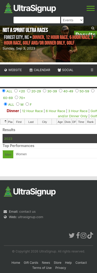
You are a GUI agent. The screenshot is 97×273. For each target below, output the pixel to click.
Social (65, 70)
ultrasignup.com (30, 217)
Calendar (39, 70)
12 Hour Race (32, 111)
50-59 (84, 91)
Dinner (13, 110)
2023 (8, 138)
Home (15, 263)
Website (13, 70)
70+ (22, 98)
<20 (22, 91)
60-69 (8, 98)
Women (21, 154)
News (46, 263)
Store (57, 263)
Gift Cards (31, 263)
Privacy (60, 268)
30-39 (52, 91)
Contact (81, 263)
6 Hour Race (55, 111)
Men (8, 155)
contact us (27, 211)
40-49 (68, 91)
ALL (9, 91)
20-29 (36, 91)
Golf (94, 116)
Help (68, 263)
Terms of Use (42, 268)
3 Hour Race (78, 111)
